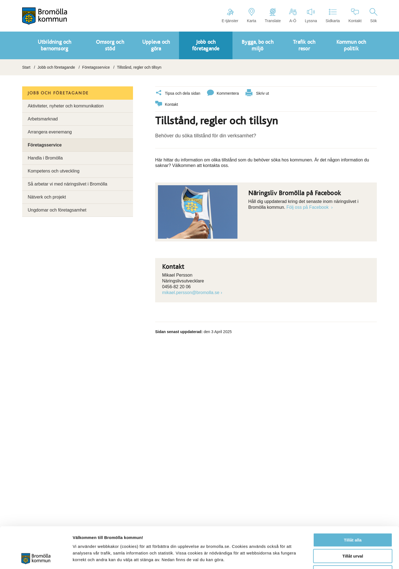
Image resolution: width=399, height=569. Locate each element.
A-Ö (292, 15)
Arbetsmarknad (43, 119)
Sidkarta (333, 15)
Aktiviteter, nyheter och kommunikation (66, 106)
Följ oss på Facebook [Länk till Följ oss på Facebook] (308, 207)
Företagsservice (96, 67)
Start (26, 67)
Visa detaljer (301, 558)
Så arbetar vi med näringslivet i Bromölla (67, 184)
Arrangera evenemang (50, 132)
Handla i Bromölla (45, 158)
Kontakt (354, 15)
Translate (273, 15)
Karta (251, 15)
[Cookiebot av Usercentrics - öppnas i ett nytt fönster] (36, 558)
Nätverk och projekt (47, 197)
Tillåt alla (353, 501)
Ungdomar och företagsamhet (57, 210)
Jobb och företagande (56, 67)
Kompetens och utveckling (54, 171)
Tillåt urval (352, 517)
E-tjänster (230, 15)
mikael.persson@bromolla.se (190, 292)
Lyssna (311, 15)
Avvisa (352, 533)
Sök (373, 15)
